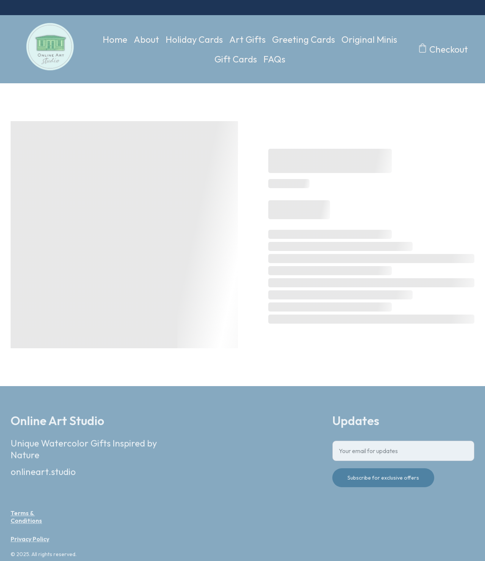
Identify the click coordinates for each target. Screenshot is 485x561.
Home (115, 39)
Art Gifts (247, 39)
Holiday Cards (194, 39)
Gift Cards (235, 59)
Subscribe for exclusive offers (383, 481)
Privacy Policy (30, 540)
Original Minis (369, 39)
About (146, 39)
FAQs (274, 59)
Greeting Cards (303, 39)
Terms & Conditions (26, 518)
